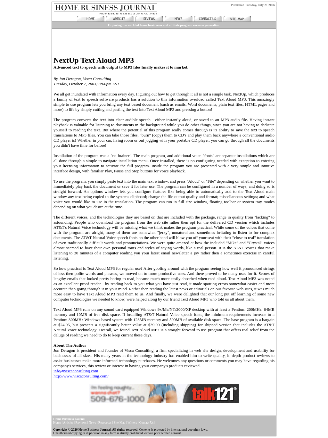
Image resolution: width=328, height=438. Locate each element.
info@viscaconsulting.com (75, 370)
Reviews (81, 422)
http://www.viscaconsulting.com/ (81, 376)
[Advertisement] (164, 40)
